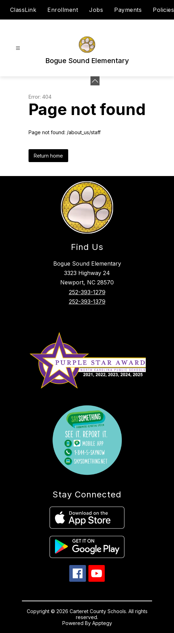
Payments (128, 9)
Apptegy (102, 623)
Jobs (96, 9)
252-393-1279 (87, 292)
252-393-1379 (87, 301)
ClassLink (23, 9)
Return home (48, 156)
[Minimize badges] (95, 80)
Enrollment (62, 9)
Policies (163, 9)
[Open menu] (18, 48)
